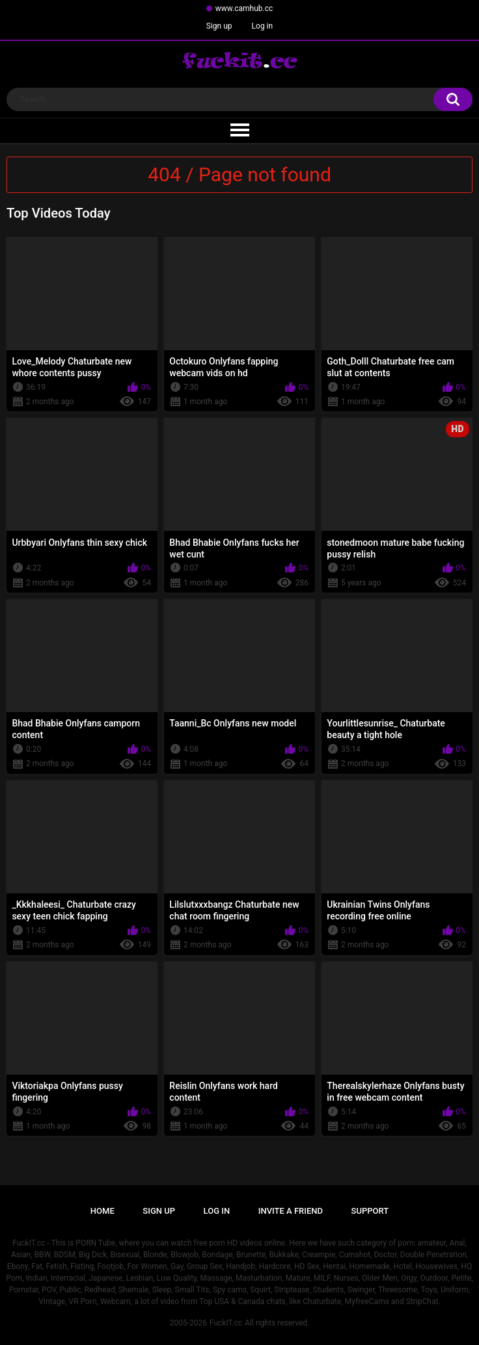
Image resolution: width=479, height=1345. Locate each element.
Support (370, 1211)
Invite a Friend (290, 1211)
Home (102, 1211)
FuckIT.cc (226, 1322)
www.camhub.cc (244, 8)
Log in (262, 26)
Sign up (219, 26)
